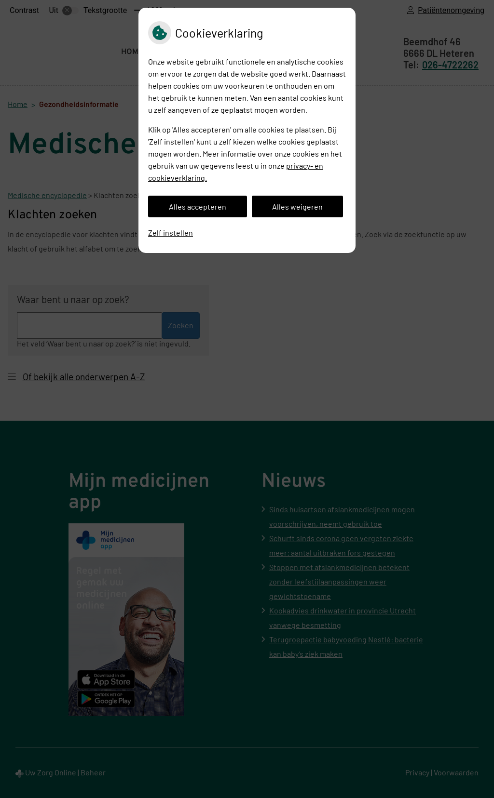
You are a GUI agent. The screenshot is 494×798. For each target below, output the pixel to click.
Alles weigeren (297, 206)
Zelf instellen (170, 232)
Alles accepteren (197, 206)
